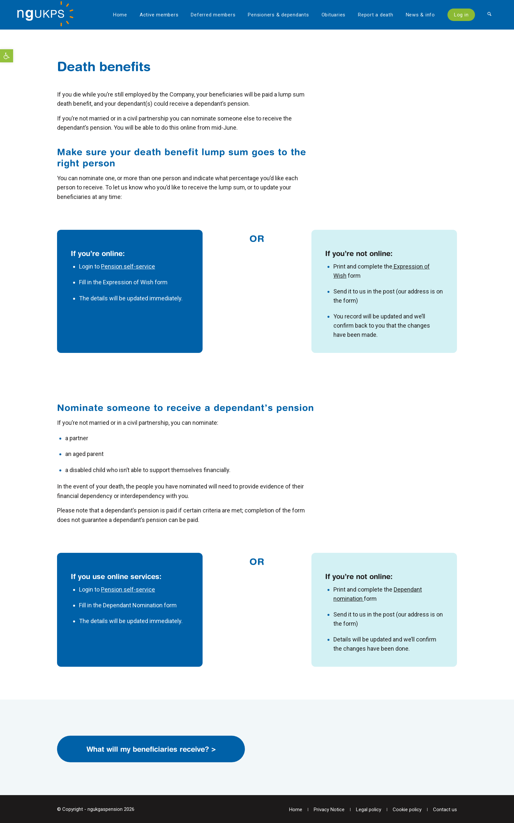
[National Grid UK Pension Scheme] (48, 15)
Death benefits (103, 66)
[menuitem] (120, 15)
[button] (6, 55)
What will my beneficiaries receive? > (151, 749)
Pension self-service (128, 266)
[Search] (489, 15)
